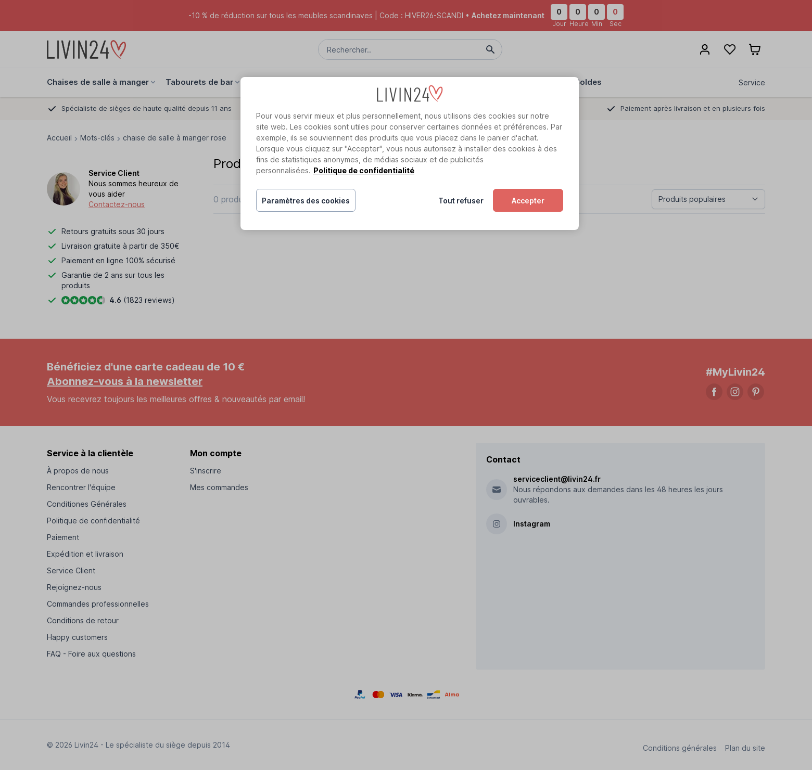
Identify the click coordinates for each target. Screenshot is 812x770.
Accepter (528, 200)
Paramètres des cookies (306, 200)
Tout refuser (461, 200)
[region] (409, 153)
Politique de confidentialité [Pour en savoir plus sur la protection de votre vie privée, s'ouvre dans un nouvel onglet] (363, 170)
